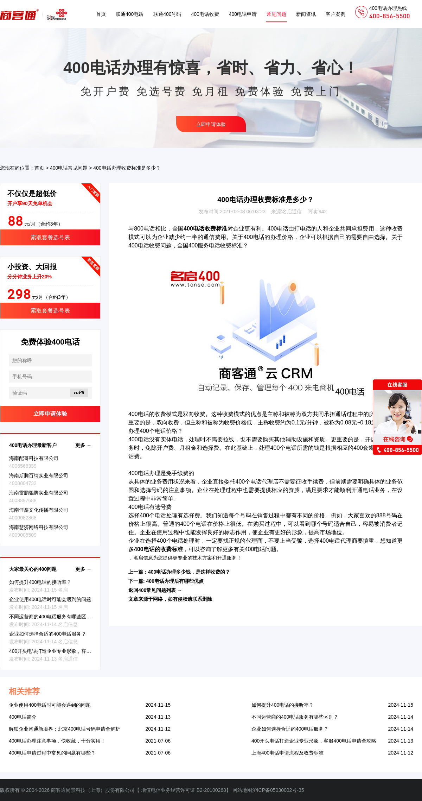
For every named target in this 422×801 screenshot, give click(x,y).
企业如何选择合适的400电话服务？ (47, 634)
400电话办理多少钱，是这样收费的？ (189, 572)
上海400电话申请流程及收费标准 (287, 753)
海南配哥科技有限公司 (33, 458)
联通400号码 (167, 14)
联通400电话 (129, 14)
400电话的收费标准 (158, 549)
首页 (101, 14)
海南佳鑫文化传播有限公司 (38, 510)
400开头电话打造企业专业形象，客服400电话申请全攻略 (71, 651)
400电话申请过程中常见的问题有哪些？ (52, 753)
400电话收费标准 (206, 229)
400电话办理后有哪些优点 (175, 581)
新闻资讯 (306, 14)
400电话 (277, 229)
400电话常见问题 (69, 168)
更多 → (83, 445)
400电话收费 (205, 14)
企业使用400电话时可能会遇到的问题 (50, 599)
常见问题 (276, 14)
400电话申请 (243, 14)
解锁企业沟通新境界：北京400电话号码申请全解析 (64, 729)
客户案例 (335, 14)
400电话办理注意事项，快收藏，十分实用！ (57, 741)
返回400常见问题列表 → (155, 590)
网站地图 (242, 790)
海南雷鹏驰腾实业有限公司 (38, 493)
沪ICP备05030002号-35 (278, 790)
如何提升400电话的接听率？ (40, 582)
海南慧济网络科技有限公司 (38, 527)
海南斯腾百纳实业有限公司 (38, 475)
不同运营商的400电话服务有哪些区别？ (52, 616)
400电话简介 (23, 717)
